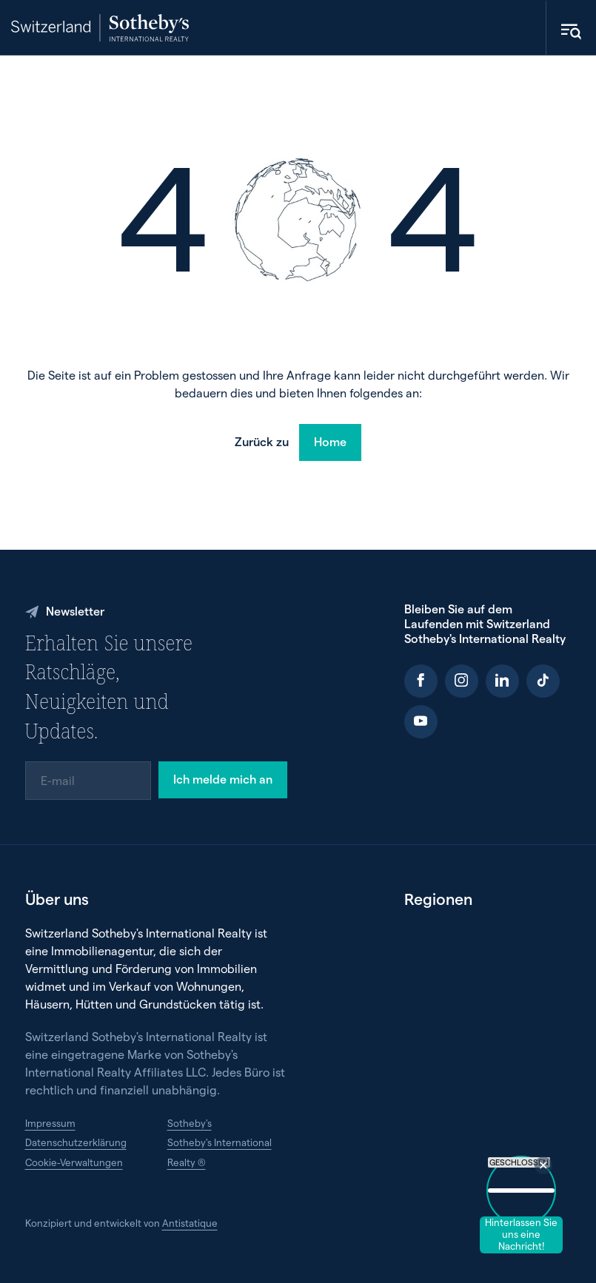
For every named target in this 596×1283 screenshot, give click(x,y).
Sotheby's (189, 1123)
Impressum (50, 1123)
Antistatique (190, 1223)
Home (330, 441)
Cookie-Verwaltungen (74, 1162)
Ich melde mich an (222, 779)
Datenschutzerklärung (76, 1142)
